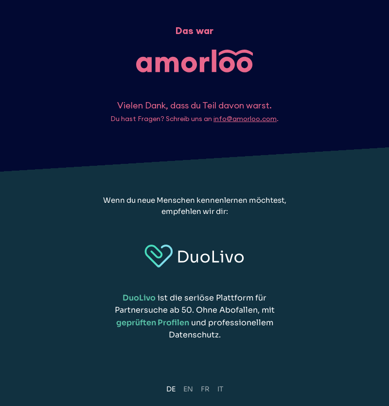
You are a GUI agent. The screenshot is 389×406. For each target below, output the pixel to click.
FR (205, 389)
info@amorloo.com (245, 118)
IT (220, 389)
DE (171, 389)
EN (188, 389)
